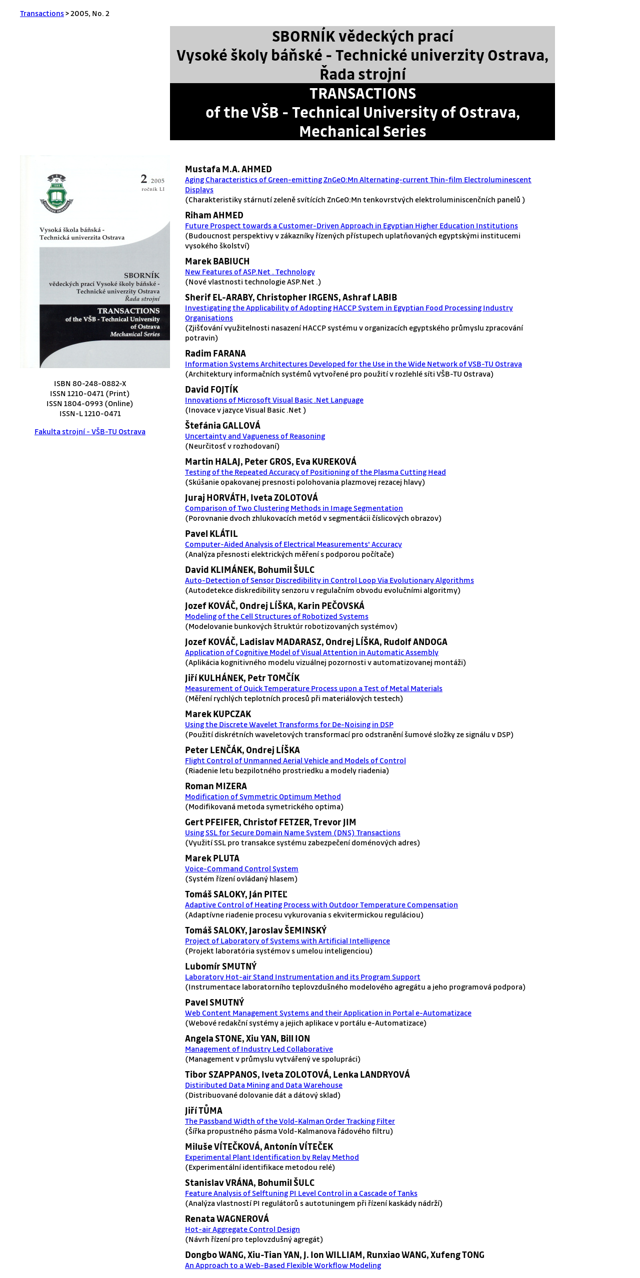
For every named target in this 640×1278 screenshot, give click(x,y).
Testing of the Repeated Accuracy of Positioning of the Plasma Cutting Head (315, 472)
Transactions (42, 13)
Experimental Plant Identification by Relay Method (272, 1157)
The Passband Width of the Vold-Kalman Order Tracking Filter (290, 1121)
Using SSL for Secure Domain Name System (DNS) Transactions (292, 832)
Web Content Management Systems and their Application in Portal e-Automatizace (328, 1013)
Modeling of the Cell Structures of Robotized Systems (276, 616)
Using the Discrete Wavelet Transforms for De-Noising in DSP (289, 724)
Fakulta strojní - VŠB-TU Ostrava (90, 431)
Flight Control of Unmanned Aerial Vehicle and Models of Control (295, 760)
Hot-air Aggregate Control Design (242, 1229)
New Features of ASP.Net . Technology (250, 271)
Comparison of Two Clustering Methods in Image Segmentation (294, 508)
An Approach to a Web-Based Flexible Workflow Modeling (283, 1265)
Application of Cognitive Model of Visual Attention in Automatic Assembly (311, 652)
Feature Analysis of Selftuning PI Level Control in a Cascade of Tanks (301, 1193)
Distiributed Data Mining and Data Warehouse (263, 1085)
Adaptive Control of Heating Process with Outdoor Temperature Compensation (321, 904)
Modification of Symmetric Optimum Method (263, 796)
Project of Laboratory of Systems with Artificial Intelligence (287, 940)
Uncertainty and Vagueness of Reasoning (255, 436)
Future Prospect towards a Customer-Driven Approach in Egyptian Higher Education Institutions (351, 225)
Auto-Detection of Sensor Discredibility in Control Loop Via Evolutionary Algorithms (329, 580)
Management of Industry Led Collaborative (259, 1049)
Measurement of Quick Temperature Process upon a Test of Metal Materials (313, 688)
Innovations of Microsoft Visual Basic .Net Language (274, 400)
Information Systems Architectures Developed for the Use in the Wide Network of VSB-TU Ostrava (353, 364)
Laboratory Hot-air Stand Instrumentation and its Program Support (302, 977)
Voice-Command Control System (241, 868)
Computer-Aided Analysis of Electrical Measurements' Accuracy (293, 544)
